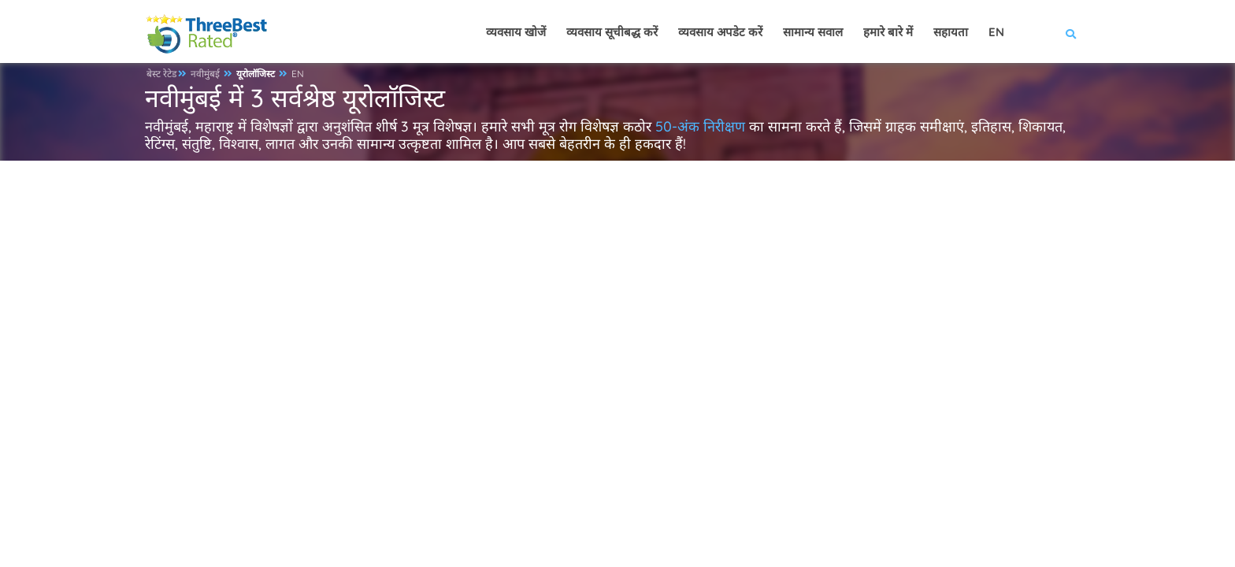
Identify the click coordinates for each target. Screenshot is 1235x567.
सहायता (950, 31)
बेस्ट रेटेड (161, 74)
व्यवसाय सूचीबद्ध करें (612, 31)
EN (297, 74)
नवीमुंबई (205, 74)
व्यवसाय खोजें (516, 31)
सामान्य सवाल (813, 31)
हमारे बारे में (888, 31)
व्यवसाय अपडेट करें (720, 31)
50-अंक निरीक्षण (700, 126)
